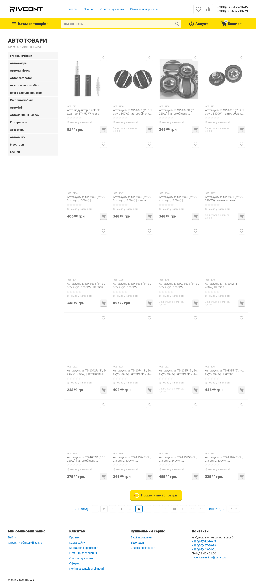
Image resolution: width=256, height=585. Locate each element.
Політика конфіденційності (86, 568)
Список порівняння (143, 547)
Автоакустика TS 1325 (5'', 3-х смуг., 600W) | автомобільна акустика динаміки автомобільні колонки (178, 372)
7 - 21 (234, 509)
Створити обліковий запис (25, 542)
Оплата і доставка (112, 9)
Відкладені (138, 542)
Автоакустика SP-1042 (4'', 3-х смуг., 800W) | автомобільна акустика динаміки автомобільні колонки (132, 112)
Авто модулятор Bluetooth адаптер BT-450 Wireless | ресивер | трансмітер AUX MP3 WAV (84, 112)
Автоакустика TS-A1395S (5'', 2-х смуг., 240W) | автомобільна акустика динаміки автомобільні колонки (178, 459)
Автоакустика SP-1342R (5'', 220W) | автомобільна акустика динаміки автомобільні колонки (177, 112)
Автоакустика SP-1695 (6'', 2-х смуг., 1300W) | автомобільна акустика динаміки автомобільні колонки (224, 112)
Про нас (89, 9)
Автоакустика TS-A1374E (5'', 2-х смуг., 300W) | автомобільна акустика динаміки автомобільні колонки (132, 459)
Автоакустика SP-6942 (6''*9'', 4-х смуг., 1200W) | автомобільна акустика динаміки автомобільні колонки (178, 198)
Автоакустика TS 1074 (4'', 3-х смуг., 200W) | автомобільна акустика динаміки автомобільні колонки (132, 372)
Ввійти (12, 537)
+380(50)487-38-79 (232, 11)
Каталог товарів (32, 23)
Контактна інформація (83, 547)
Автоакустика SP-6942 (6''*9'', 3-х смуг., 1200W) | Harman (132, 198)
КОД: (69, 106)
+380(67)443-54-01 (204, 549)
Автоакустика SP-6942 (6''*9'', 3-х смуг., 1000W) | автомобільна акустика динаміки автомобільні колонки (86, 198)
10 (174, 509)
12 (192, 509)
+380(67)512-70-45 (232, 7)
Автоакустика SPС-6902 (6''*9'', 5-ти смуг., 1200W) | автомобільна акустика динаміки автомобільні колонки (179, 285)
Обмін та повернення (144, 9)
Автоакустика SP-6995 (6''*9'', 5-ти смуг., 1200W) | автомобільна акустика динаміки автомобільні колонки (132, 285)
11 (183, 509)
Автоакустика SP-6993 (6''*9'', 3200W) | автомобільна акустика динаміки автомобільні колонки (224, 198)
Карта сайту (77, 542)
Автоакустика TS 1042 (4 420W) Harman (221, 285)
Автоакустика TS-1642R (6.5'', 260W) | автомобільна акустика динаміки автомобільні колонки (86, 459)
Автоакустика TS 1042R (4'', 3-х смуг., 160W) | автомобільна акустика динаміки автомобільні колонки (86, 372)
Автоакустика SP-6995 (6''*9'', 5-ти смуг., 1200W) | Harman (86, 285)
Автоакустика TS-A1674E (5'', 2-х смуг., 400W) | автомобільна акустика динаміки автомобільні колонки (224, 459)
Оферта (74, 563)
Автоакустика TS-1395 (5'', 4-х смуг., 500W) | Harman (224, 372)
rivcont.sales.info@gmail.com (210, 557)
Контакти (71, 9)
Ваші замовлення (142, 537)
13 (201, 509)
